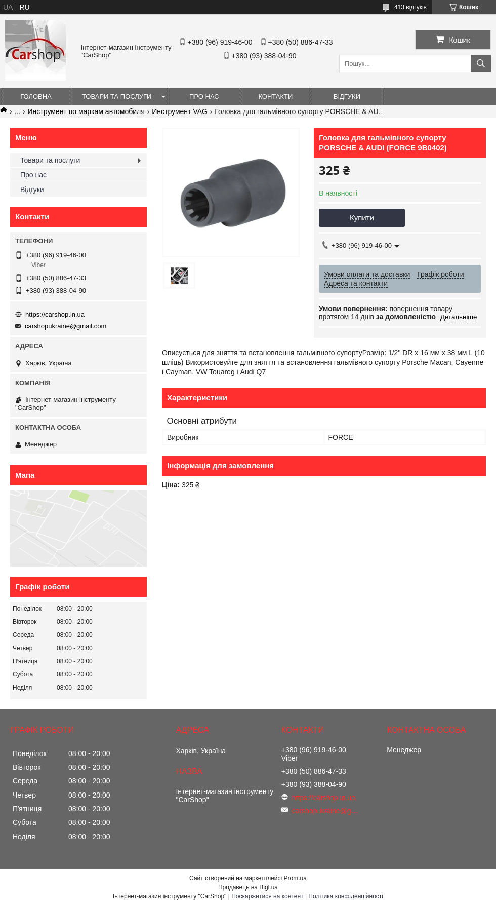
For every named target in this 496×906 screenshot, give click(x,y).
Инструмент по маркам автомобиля (86, 111)
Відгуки (347, 96)
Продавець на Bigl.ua (248, 887)
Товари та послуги (116, 96)
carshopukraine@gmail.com (65, 326)
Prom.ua (295, 878)
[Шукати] (481, 63)
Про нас (204, 96)
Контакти (275, 96)
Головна (36, 96)
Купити (362, 217)
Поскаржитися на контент (267, 896)
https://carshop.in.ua (55, 314)
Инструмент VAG (180, 111)
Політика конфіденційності (345, 896)
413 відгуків (410, 7)
